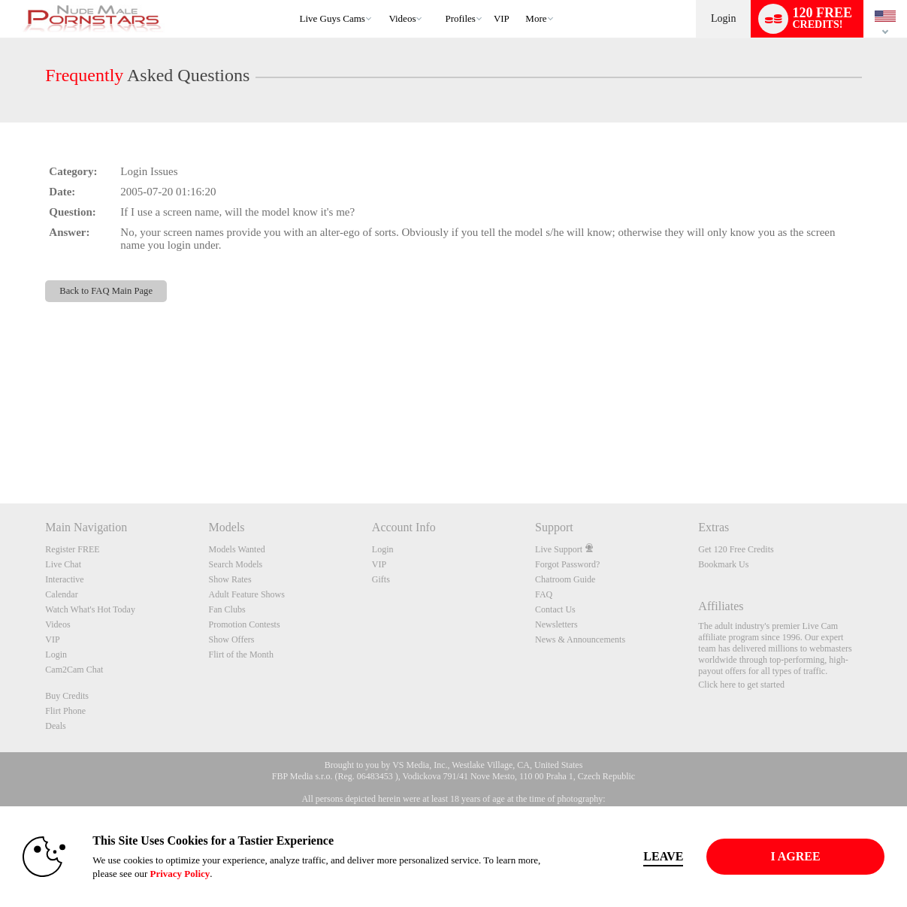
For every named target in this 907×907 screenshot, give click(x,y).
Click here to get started (741, 684)
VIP (501, 18)
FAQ (543, 594)
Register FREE (72, 549)
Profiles (460, 18)
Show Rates (230, 579)
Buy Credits (67, 696)
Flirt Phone (65, 711)
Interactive (64, 579)
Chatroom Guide (565, 579)
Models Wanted (237, 549)
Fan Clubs (227, 609)
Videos (402, 18)
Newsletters (556, 624)
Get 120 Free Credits (735, 549)
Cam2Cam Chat (74, 669)
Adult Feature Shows (247, 594)
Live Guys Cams (332, 18)
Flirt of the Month (241, 654)
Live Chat (63, 564)
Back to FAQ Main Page (106, 291)
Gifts (381, 579)
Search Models (236, 564)
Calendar (61, 594)
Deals (55, 726)
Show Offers (232, 639)
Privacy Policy (180, 873)
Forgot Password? (567, 564)
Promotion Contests (244, 624)
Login (723, 18)
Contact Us (555, 609)
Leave (663, 856)
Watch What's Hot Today (90, 609)
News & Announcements (580, 639)
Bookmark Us (723, 564)
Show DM (0, 447)
